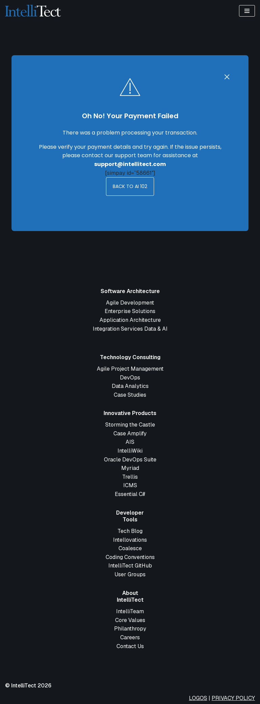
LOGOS (198, 698)
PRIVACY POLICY (233, 698)
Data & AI (156, 328)
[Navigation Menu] (247, 11)
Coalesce (130, 548)
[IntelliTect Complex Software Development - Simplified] (33, 11)
